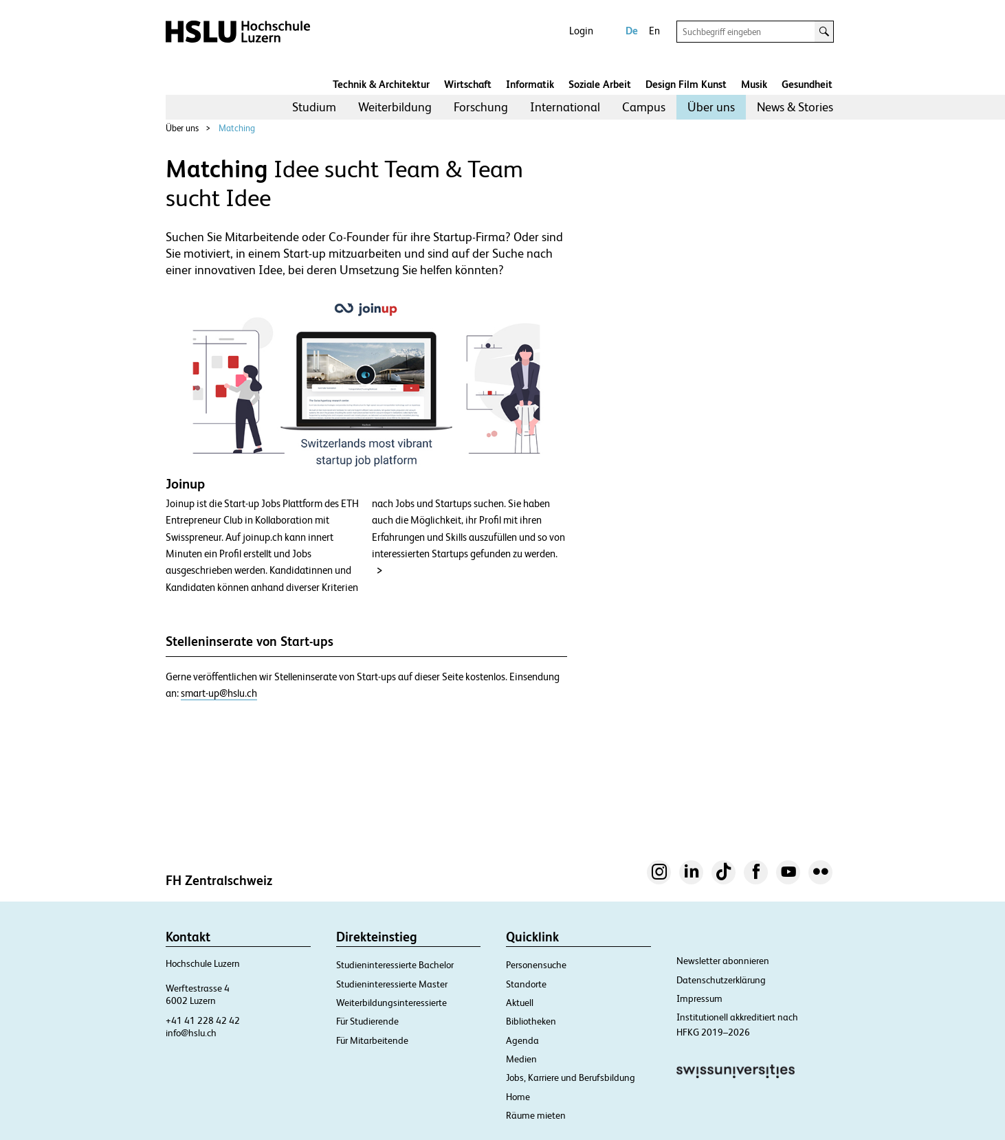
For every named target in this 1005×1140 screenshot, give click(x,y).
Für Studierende (367, 1021)
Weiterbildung (395, 107)
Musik (754, 84)
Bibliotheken (531, 1021)
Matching (237, 128)
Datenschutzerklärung (721, 979)
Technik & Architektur (381, 84)
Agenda (522, 1040)
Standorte (526, 984)
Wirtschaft (468, 84)
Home (518, 1096)
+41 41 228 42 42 (203, 1020)
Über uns (711, 107)
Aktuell (519, 1002)
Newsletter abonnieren (722, 960)
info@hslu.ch (191, 1032)
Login (581, 30)
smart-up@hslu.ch (219, 693)
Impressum (699, 998)
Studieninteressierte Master (392, 984)
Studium (314, 107)
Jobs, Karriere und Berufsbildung (570, 1077)
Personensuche (536, 964)
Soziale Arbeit (599, 84)
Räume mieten (536, 1115)
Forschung (481, 107)
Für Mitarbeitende (372, 1040)
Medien (521, 1058)
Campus (643, 107)
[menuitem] (314, 107)
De (632, 30)
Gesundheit (807, 84)
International (565, 107)
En (654, 30)
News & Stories (795, 107)
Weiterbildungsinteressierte (391, 1002)
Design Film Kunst (686, 84)
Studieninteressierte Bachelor (395, 964)
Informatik (530, 84)
